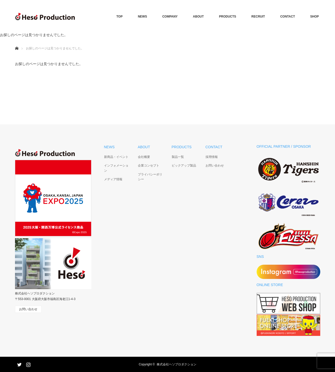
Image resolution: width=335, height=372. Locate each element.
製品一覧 (178, 157)
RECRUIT (258, 16)
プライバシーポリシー (150, 177)
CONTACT (287, 16)
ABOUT (198, 16)
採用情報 (212, 157)
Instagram (28, 363)
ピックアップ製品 (184, 165)
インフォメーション (116, 168)
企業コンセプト (148, 165)
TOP (119, 16)
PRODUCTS (227, 16)
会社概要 (144, 157)
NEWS (142, 16)
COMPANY (170, 16)
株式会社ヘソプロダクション (176, 364)
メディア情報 (113, 179)
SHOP (314, 16)
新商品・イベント (116, 157)
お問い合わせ (215, 165)
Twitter (19, 363)
